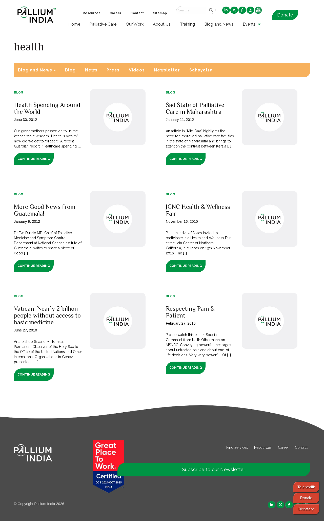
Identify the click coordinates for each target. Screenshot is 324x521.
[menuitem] (226, 10)
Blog (70, 70)
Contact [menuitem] (137, 13)
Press (113, 70)
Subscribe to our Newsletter (214, 469)
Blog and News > (37, 70)
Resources (263, 447)
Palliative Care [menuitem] (102, 24)
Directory (306, 509)
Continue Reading (33, 159)
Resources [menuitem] (91, 13)
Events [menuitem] (249, 24)
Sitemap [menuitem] (160, 13)
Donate (285, 14)
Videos (137, 70)
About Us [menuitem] (162, 24)
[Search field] (191, 10)
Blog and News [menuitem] (218, 24)
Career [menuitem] (115, 13)
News (91, 70)
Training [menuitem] (187, 24)
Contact (301, 447)
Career (283, 447)
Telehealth (306, 487)
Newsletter (167, 70)
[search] (211, 10)
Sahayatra (201, 70)
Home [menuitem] (74, 24)
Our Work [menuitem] (135, 24)
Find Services (237, 447)
